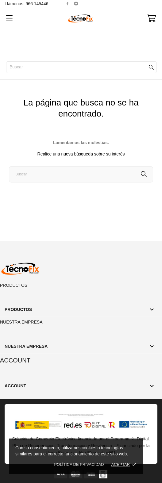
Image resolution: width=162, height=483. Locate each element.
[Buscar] (81, 67)
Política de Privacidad (79, 464)
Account (15, 360)
